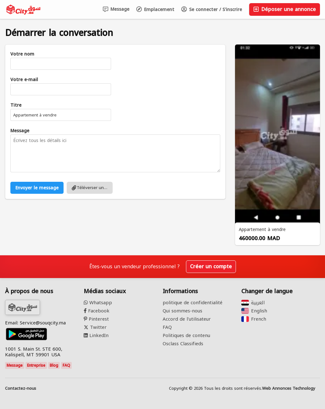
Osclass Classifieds (183, 344)
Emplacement (155, 9)
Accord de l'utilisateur (187, 319)
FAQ (66, 365)
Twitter (95, 327)
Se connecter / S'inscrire (211, 9)
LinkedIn (96, 335)
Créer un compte (211, 266)
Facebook (96, 311)
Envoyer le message (37, 188)
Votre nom (22, 54)
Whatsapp (98, 302)
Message (116, 9)
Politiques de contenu (186, 335)
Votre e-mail (24, 80)
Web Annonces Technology (288, 388)
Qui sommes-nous (182, 311)
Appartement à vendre (262, 229)
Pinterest (96, 319)
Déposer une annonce (284, 9)
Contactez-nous (20, 388)
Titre (15, 105)
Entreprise (36, 365)
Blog (54, 365)
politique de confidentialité (192, 302)
